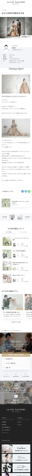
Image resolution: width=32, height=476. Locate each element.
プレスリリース (5, 444)
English (19, 434)
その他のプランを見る (16, 323)
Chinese (19, 437)
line (29, 193)
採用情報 (4, 437)
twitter (25, 193)
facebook (22, 193)
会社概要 (4, 434)
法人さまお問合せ (6, 442)
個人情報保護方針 (6, 439)
